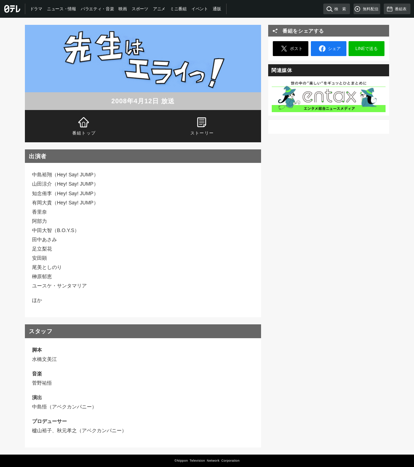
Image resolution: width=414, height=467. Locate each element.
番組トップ (84, 125)
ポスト (290, 48)
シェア (329, 48)
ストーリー (202, 125)
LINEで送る (366, 48)
